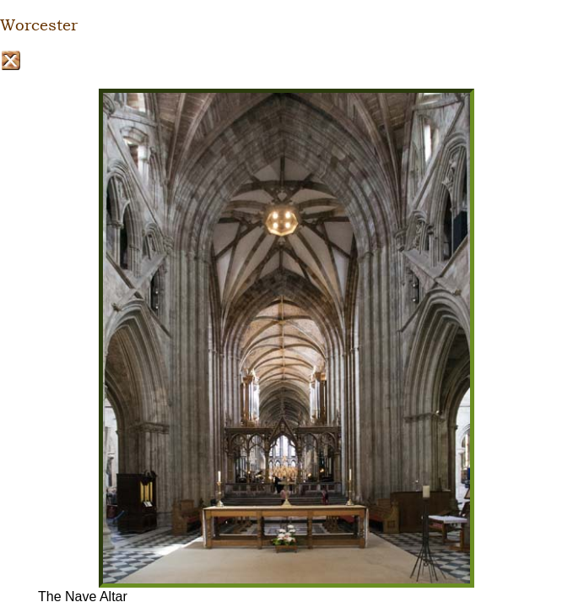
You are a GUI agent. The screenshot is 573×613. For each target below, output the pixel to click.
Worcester (39, 25)
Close (10, 60)
